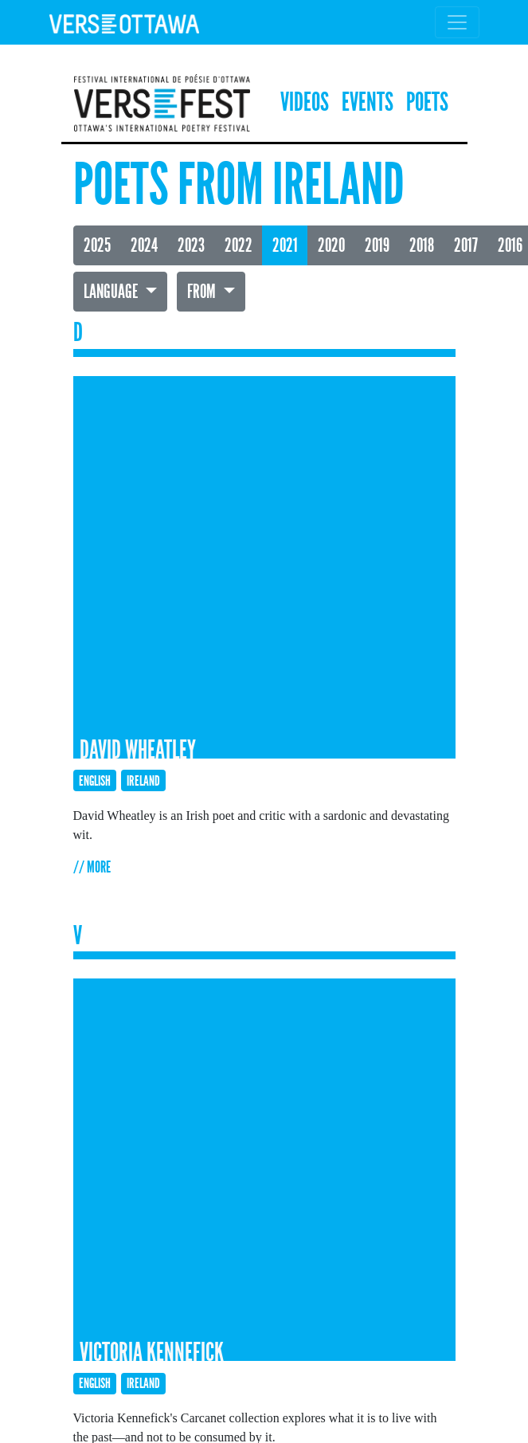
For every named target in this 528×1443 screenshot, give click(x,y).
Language (112, 291)
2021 (285, 245)
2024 (144, 245)
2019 (377, 245)
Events (367, 102)
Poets (427, 102)
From (203, 291)
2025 (97, 245)
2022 (238, 245)
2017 (466, 245)
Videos (304, 102)
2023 (191, 245)
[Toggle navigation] (457, 22)
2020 (331, 245)
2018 (421, 245)
